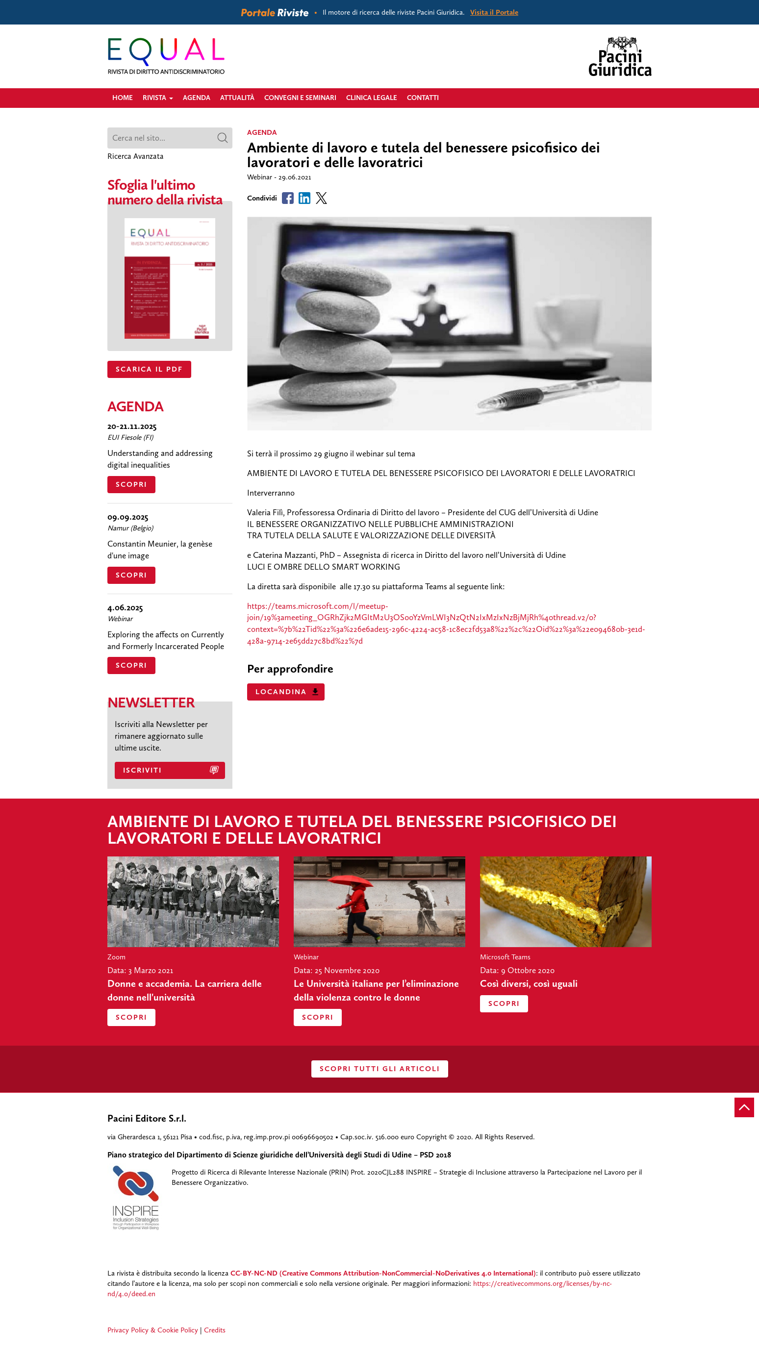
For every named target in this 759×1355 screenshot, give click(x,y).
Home (122, 98)
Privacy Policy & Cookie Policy (152, 1330)
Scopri (131, 484)
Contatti (423, 98)
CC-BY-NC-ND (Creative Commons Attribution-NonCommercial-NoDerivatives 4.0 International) (383, 1273)
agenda (262, 132)
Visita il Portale (494, 12)
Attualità (237, 98)
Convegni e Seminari (300, 98)
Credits (215, 1330)
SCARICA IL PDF (149, 369)
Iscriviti (142, 770)
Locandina (281, 691)
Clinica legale (371, 98)
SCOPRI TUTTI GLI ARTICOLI (380, 1068)
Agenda (196, 98)
